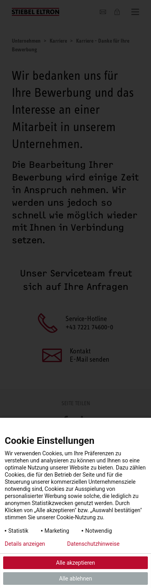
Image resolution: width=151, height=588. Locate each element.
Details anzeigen (25, 544)
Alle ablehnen (75, 578)
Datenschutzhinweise (93, 544)
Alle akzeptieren (75, 563)
